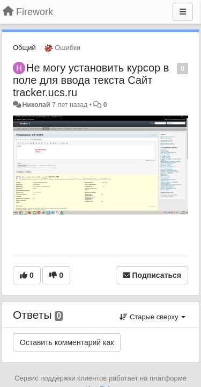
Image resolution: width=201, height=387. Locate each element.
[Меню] (183, 12)
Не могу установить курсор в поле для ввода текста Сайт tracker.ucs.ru (91, 80)
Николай (36, 105)
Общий (24, 48)
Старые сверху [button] (152, 317)
